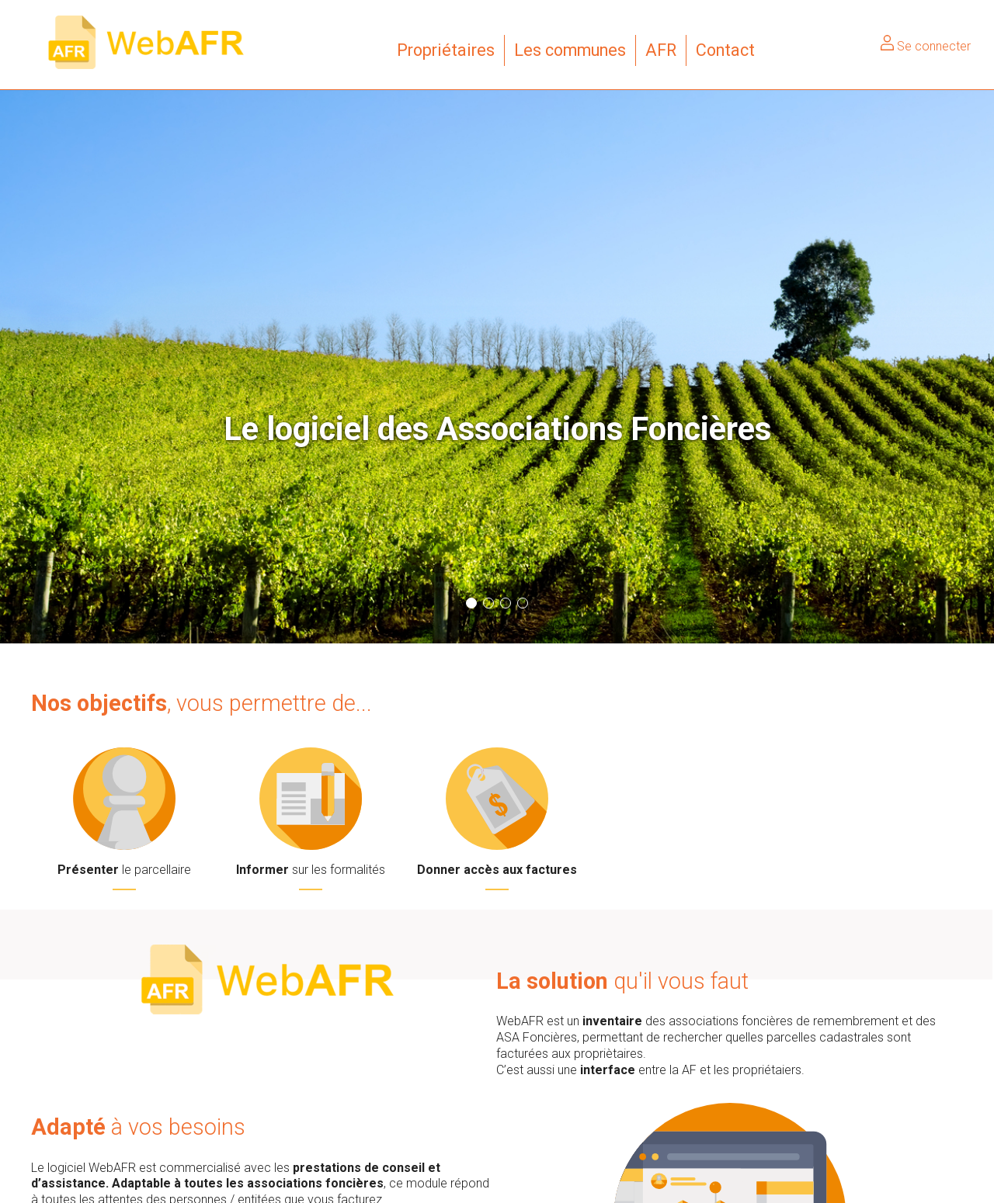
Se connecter (926, 46)
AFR (660, 50)
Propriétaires (446, 50)
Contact (725, 50)
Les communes (570, 50)
